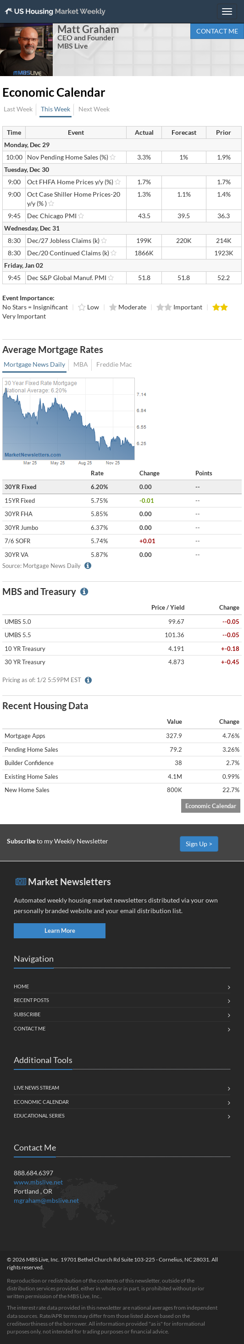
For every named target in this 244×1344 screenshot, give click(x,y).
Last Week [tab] (18, 109)
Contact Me (29, 1028)
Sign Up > (199, 844)
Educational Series (39, 1115)
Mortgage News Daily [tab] (34, 364)
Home (21, 986)
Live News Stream (36, 1088)
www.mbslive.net (38, 1182)
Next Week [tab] (94, 109)
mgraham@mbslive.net (46, 1200)
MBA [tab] (80, 364)
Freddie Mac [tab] (114, 364)
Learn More (59, 930)
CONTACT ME (217, 31)
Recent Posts (31, 1000)
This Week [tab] (55, 109)
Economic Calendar (210, 806)
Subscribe (27, 1014)
